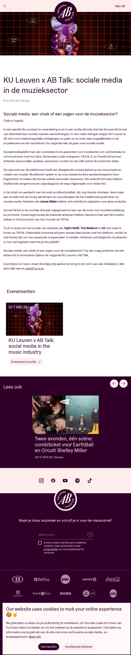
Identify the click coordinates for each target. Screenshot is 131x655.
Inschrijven (90, 534)
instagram (41, 480)
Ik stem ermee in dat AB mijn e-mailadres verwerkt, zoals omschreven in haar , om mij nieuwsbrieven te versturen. (65, 547)
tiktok (89, 480)
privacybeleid (50, 549)
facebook (53, 481)
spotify (77, 480)
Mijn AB (120, 6)
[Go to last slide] (114, 383)
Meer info (35, 637)
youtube (65, 480)
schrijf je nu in (34, 268)
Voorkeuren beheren (78, 647)
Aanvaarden (49, 647)
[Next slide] (123, 383)
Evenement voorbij (26, 362)
